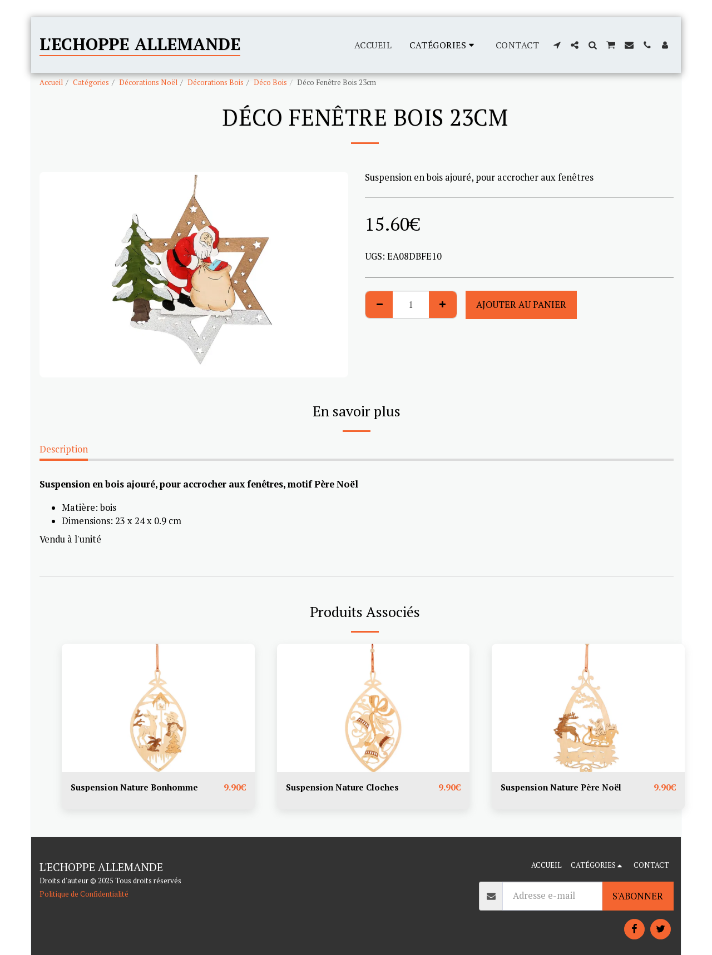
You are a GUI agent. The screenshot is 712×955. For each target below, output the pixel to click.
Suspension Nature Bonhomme (139, 788)
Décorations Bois (215, 82)
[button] (556, 45)
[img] (158, 708)
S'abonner (637, 896)
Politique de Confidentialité (83, 894)
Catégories (91, 82)
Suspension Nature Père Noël (565, 788)
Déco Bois (270, 82)
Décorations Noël (148, 82)
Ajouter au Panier (521, 305)
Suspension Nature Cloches (346, 788)
